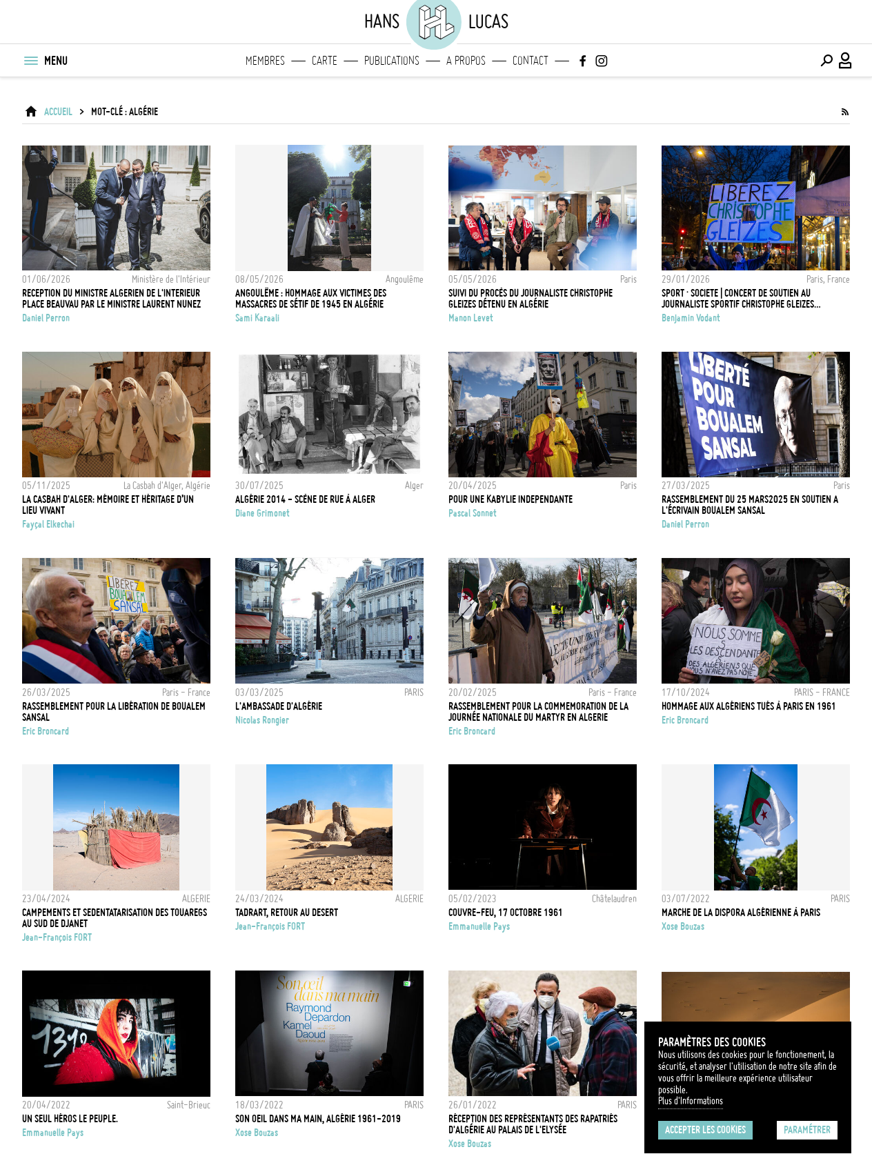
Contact (530, 61)
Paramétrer (807, 1130)
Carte (324, 61)
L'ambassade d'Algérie (278, 706)
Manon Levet (470, 318)
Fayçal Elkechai (48, 524)
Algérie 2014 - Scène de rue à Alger (305, 499)
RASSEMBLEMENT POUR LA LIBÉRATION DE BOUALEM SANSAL (114, 712)
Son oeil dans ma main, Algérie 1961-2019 (318, 1118)
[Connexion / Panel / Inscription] (845, 60)
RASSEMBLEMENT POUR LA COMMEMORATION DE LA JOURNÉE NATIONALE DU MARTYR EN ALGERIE (538, 712)
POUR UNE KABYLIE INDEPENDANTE (510, 499)
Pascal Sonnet (472, 513)
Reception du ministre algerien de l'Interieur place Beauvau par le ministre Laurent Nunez (111, 299)
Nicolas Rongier (262, 720)
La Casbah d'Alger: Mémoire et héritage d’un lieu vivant (108, 505)
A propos (466, 61)
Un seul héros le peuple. (70, 1118)
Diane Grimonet (262, 513)
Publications (391, 61)
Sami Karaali (257, 318)
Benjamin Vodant (691, 318)
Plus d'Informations (690, 1101)
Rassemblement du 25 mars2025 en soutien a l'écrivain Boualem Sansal (750, 505)
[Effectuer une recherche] (826, 60)
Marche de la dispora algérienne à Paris (741, 912)
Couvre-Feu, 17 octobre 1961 (505, 912)
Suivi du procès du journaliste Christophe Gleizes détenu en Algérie (530, 299)
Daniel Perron (46, 318)
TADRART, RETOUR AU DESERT (286, 912)
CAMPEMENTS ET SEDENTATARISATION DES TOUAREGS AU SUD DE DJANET (114, 918)
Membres (265, 61)
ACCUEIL (58, 112)
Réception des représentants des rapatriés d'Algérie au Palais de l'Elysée (532, 1124)
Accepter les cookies (705, 1130)
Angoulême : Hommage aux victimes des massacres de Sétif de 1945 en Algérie (310, 299)
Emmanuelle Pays (479, 926)
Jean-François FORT (57, 937)
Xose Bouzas (683, 926)
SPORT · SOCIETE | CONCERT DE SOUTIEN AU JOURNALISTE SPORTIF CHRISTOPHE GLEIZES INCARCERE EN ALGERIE (738, 299)
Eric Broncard (45, 731)
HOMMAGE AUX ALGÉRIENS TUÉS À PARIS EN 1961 (749, 706)
